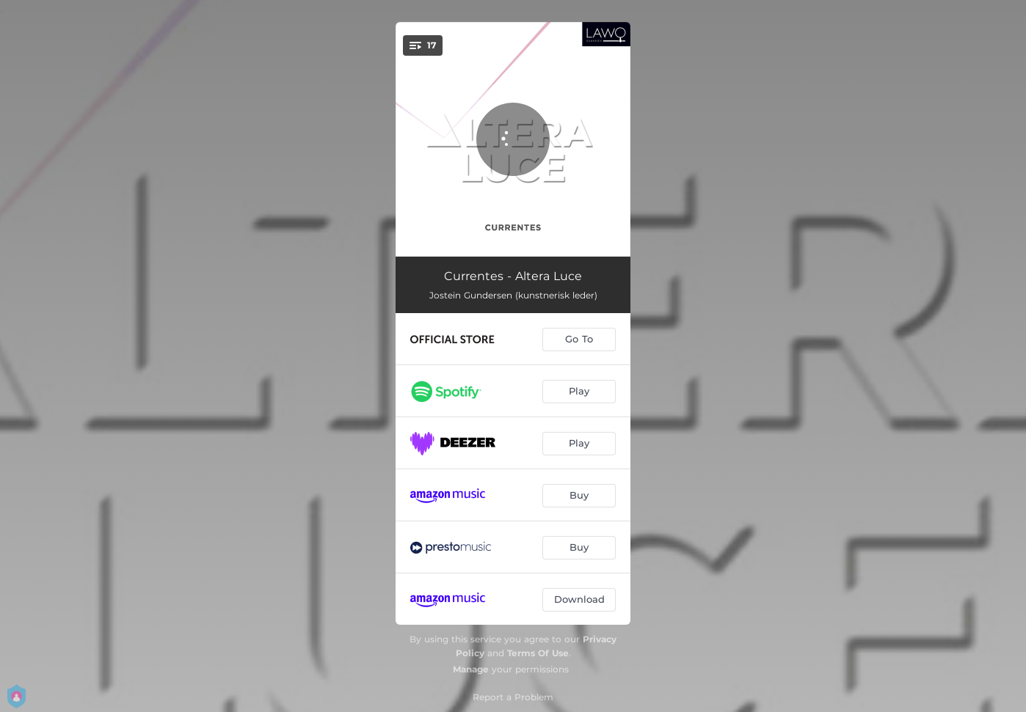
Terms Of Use (538, 652)
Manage (471, 669)
